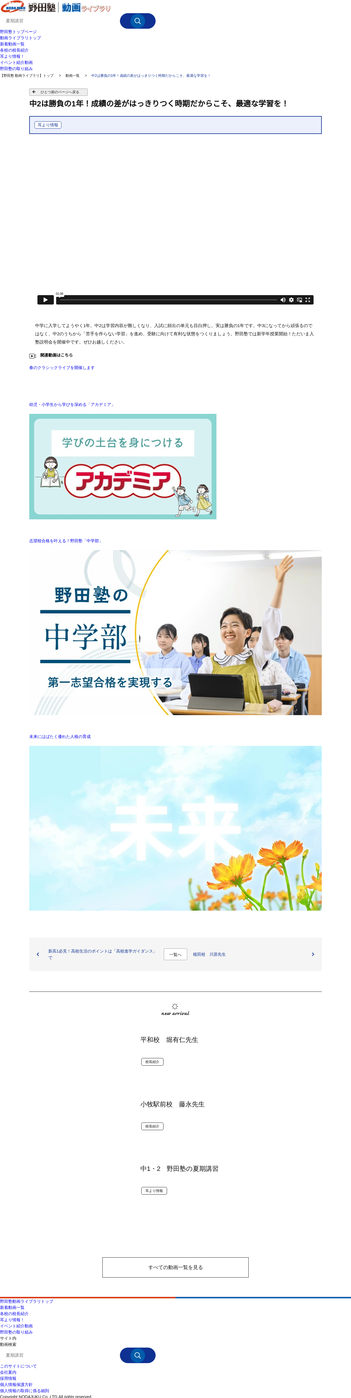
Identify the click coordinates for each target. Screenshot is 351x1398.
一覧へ (175, 954)
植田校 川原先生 (209, 954)
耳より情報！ (12, 56)
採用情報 (8, 1378)
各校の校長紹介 (14, 50)
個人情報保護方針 (16, 1384)
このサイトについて (18, 1366)
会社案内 (8, 1372)
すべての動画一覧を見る (175, 1267)
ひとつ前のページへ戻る (60, 92)
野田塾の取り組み (16, 68)
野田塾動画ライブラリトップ (26, 1301)
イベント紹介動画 (16, 62)
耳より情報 (48, 125)
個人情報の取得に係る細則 (24, 1390)
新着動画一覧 (12, 44)
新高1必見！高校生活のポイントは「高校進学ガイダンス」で (102, 954)
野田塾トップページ (18, 31)
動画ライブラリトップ (20, 37)
